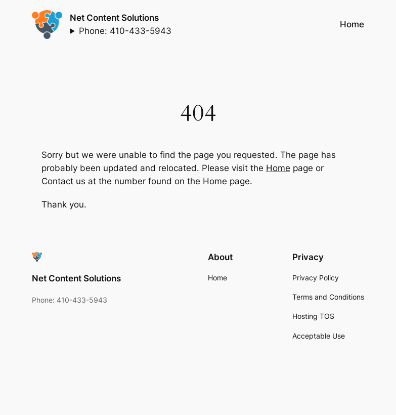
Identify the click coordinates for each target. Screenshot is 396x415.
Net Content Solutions (114, 18)
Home (278, 168)
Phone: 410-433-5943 (125, 31)
